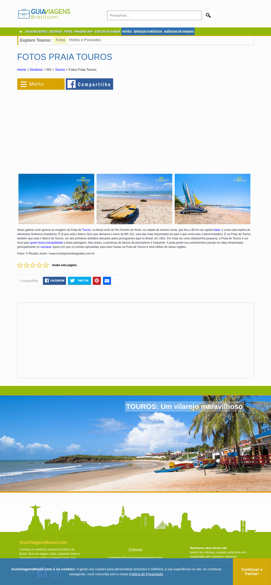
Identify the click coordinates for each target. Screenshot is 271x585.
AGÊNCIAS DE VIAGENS (179, 32)
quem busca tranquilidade (46, 242)
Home (21, 69)
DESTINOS (55, 32)
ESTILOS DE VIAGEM (107, 32)
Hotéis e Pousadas (85, 40)
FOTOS (68, 32)
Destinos (36, 69)
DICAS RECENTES (36, 32)
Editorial (135, 550)
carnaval (45, 247)
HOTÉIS (127, 32)
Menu (36, 84)
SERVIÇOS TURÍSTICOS (147, 32)
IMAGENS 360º (83, 32)
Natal (216, 230)
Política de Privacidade (146, 574)
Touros (60, 69)
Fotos (60, 40)
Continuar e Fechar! (251, 571)
